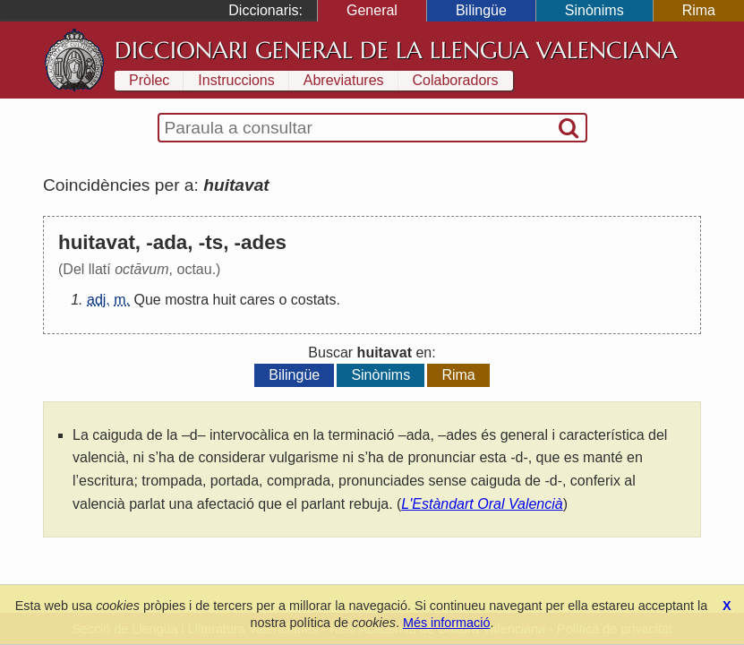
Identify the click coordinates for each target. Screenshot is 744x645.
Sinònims (594, 10)
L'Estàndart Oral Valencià (481, 504)
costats (314, 299)
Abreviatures (344, 80)
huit (224, 299)
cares (257, 299)
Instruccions (236, 80)
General (372, 10)
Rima (698, 10)
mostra (187, 299)
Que (146, 299)
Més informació (447, 622)
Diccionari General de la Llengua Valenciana (396, 50)
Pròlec (149, 80)
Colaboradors (456, 80)
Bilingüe (481, 10)
